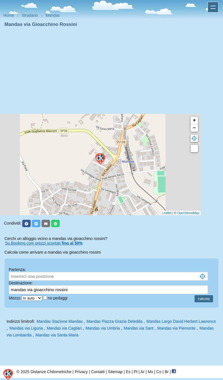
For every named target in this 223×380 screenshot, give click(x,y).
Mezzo (15, 298)
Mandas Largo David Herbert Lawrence (181, 321)
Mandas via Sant (138, 328)
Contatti (98, 371)
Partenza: (17, 269)
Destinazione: (21, 283)
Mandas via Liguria (26, 328)
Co (159, 371)
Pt (135, 371)
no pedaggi (58, 298)
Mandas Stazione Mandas (60, 321)
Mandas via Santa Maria (57, 335)
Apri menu (213, 7)
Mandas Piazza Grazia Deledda (114, 321)
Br (167, 371)
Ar (142, 371)
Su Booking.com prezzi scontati (43, 243)
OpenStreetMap (188, 213)
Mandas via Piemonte (176, 328)
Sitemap (115, 371)
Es (128, 371)
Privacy (81, 371)
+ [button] (194, 120)
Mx (150, 371)
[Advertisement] (111, 70)
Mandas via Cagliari (64, 328)
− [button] (194, 128)
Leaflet (167, 213)
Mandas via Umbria (103, 328)
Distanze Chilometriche (50, 371)
